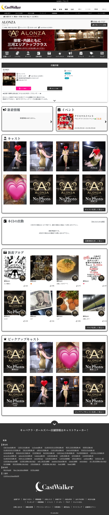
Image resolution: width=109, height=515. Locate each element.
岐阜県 (5, 467)
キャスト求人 (87, 9)
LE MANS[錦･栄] (9, 453)
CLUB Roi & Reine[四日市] (11, 476)
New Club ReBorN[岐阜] (21, 470)
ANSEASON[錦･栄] (43, 450)
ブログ (90, 13)
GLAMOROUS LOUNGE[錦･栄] (54, 447)
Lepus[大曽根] (73, 461)
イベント (66, 13)
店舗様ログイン (90, 507)
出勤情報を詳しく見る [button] (94, 241)
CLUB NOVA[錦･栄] (51, 458)
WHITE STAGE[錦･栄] (88, 450)
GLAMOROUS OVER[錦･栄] (12, 450)
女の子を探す (19, 13)
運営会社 (67, 507)
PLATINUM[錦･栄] (82, 453)
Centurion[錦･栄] (39, 456)
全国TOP (79, 9)
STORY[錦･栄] (36, 453)
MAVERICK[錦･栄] (48, 453)
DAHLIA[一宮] (99, 458)
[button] (23, 88)
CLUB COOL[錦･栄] (24, 447)
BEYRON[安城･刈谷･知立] (20, 464)
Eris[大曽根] (61, 464)
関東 (54, 9)
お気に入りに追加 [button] (99, 25)
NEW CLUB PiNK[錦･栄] (73, 447)
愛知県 (5, 445)
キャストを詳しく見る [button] (94, 209)
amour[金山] (83, 461)
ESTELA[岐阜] (35, 470)
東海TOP (58, 499)
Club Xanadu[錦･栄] (10, 447)
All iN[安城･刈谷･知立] (49, 464)
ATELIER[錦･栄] (35, 464)
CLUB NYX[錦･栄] (87, 456)
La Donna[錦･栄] (37, 447)
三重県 (5, 473)
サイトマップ (77, 507)
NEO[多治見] (7, 470)
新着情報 (54, 13)
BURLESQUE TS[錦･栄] (23, 453)
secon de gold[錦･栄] (10, 456)
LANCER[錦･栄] (64, 456)
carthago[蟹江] (88, 458)
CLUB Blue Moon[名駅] (11, 461)
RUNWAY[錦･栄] (88, 447)
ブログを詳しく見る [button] (95, 327)
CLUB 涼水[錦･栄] (52, 456)
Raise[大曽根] (71, 464)
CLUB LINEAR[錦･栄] (57, 450)
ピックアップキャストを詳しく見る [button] (89, 412)
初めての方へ (27, 499)
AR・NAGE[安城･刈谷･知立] (98, 461)
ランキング (43, 13)
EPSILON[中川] (76, 458)
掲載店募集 (29, 507)
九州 (72, 9)
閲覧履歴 (96, 9)
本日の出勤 (31, 13)
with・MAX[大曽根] (43, 461)
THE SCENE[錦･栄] (28, 450)
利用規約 (57, 507)
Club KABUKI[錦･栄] (72, 450)
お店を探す (7, 13)
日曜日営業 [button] (68, 73)
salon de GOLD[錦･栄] (25, 456)
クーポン (78, 13)
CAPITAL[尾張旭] (64, 458)
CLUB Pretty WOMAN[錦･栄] (65, 453)
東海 (60, 9)
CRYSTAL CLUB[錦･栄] (97, 453)
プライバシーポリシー (43, 507)
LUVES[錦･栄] (76, 456)
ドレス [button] (67, 78)
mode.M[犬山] (38, 458)
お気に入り (104, 9)
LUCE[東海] (7, 464)
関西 (66, 9)
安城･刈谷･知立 (24, 17)
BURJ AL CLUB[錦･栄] (25, 458)
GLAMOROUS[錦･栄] (10, 458)
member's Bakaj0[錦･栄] (59, 461)
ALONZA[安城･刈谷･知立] (27, 461)
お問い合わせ (17, 507)
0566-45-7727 (99, 21)
